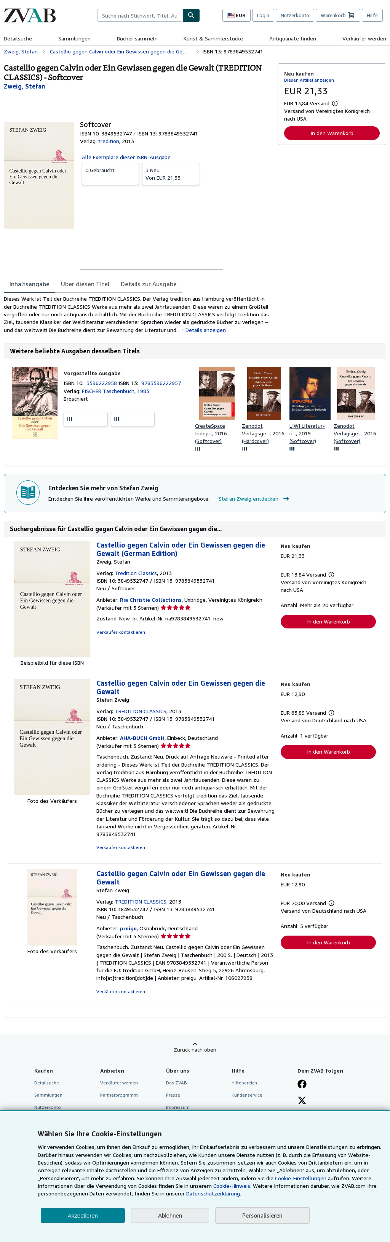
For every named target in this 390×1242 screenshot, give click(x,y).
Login (263, 15)
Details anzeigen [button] (205, 330)
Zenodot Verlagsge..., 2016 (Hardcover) (263, 433)
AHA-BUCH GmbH (142, 738)
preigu (128, 928)
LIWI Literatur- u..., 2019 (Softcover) (307, 433)
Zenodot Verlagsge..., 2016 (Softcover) (355, 433)
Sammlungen (74, 38)
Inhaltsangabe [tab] (30, 284)
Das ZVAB (176, 1083)
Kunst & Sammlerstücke (213, 38)
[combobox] (139, 15)
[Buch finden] (191, 15)
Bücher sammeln (137, 38)
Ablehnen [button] (170, 1215)
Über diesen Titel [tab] (85, 284)
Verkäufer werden (364, 38)
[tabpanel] (138, 314)
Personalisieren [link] (262, 1215)
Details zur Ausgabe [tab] (149, 284)
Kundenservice (247, 1095)
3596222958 (102, 383)
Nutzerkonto (295, 15)
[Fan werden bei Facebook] (302, 1085)
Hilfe (372, 15)
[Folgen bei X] (302, 1101)
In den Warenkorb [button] (331, 133)
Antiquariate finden (292, 38)
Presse (173, 1095)
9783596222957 (161, 383)
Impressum (178, 1107)
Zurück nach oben (195, 1049)
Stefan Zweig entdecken (255, 499)
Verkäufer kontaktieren (120, 632)
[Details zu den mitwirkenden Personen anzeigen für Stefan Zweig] (24, 86)
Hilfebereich (244, 1083)
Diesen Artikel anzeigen (309, 80)
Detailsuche (18, 38)
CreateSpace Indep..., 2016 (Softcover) (211, 433)
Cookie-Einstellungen (300, 1178)
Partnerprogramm (119, 1095)
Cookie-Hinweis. (232, 1185)
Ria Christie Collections (151, 599)
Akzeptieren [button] (83, 1215)
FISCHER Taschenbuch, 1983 (115, 391)
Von (170, 173)
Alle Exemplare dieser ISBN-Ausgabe (126, 157)
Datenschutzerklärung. (213, 1193)
